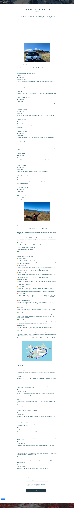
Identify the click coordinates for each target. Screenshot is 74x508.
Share (2, 499)
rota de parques (34, 235)
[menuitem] (40, 2)
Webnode (39, 505)
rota (24, 370)
